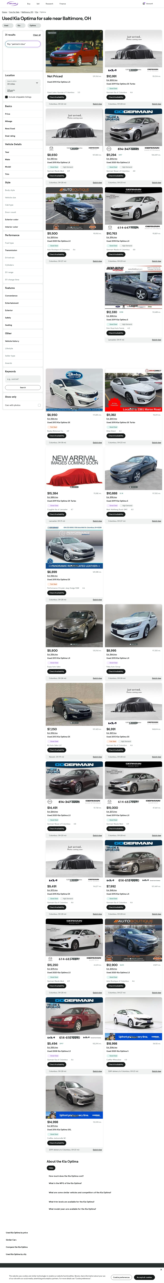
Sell (38, 4)
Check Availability (56, 97)
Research (49, 4)
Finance (63, 4)
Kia (36, 12)
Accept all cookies (144, 1277)
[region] (82, 1275)
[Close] (161, 1269)
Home (4, 12)
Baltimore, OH (27, 12)
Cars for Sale (14, 12)
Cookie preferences (121, 1277)
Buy (28, 4)
